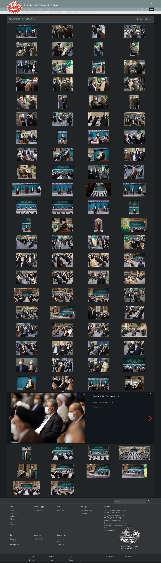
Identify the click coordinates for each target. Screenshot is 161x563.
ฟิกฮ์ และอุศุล (39, 507)
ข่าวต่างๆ (37, 535)
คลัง (48, 9)
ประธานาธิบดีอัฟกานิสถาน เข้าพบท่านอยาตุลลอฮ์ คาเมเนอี (56, 13)
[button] (151, 9)
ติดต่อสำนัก (61, 535)
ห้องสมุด (83, 507)
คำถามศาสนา (38, 9)
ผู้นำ (11, 535)
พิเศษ (59, 507)
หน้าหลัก (27, 9)
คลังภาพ (33, 13)
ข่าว (11, 507)
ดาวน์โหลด (97, 407)
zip (150, 19)
